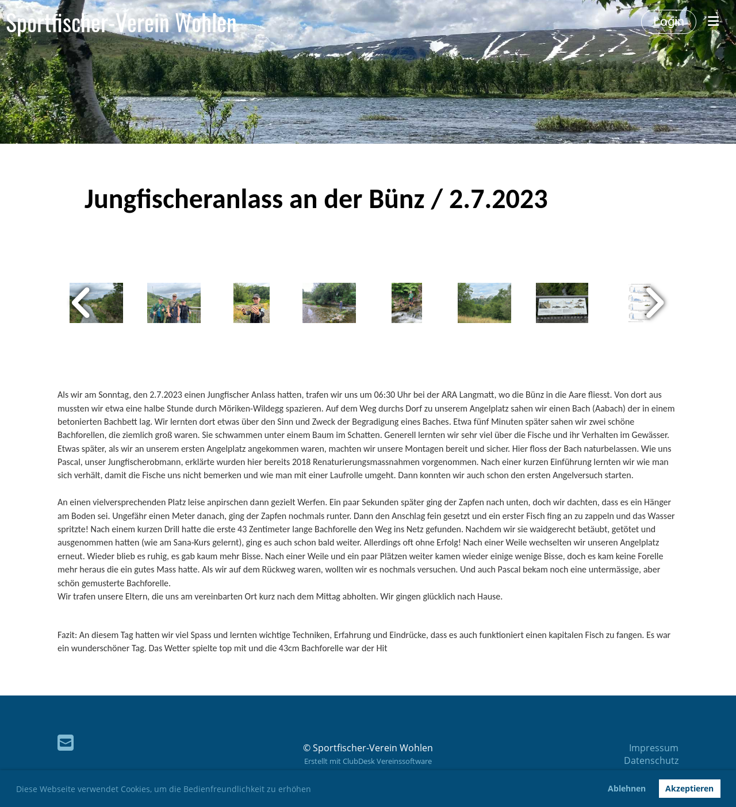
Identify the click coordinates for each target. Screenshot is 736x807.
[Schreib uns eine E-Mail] (65, 742)
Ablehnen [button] (627, 788)
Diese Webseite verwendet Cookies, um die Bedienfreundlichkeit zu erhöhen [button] (163, 788)
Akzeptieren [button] (689, 788)
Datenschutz (651, 760)
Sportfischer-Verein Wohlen (121, 22)
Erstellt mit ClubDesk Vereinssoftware (368, 761)
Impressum (653, 747)
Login (668, 21)
